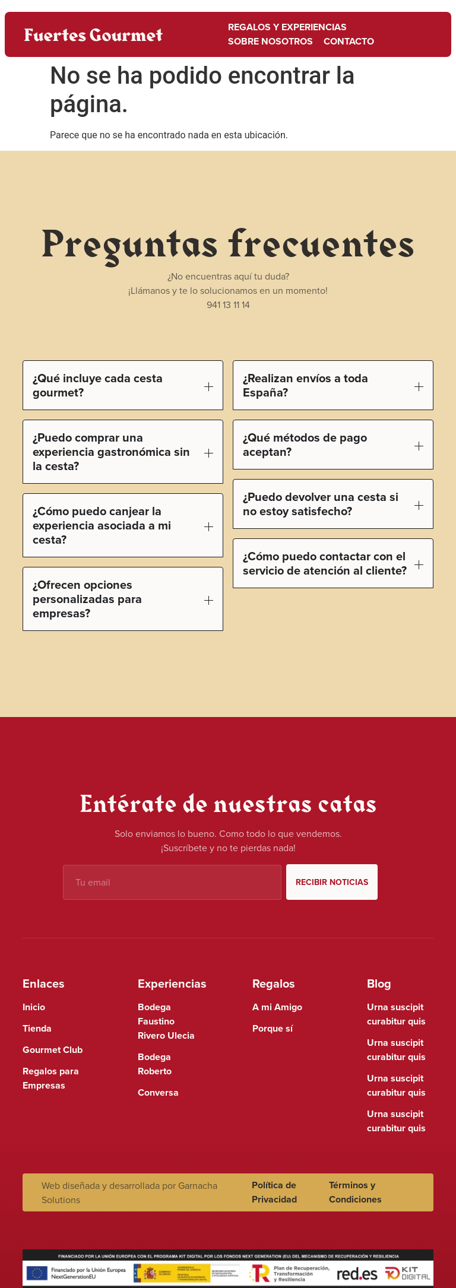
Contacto (349, 41)
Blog (379, 983)
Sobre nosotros (270, 41)
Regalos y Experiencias (287, 27)
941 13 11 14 (228, 304)
